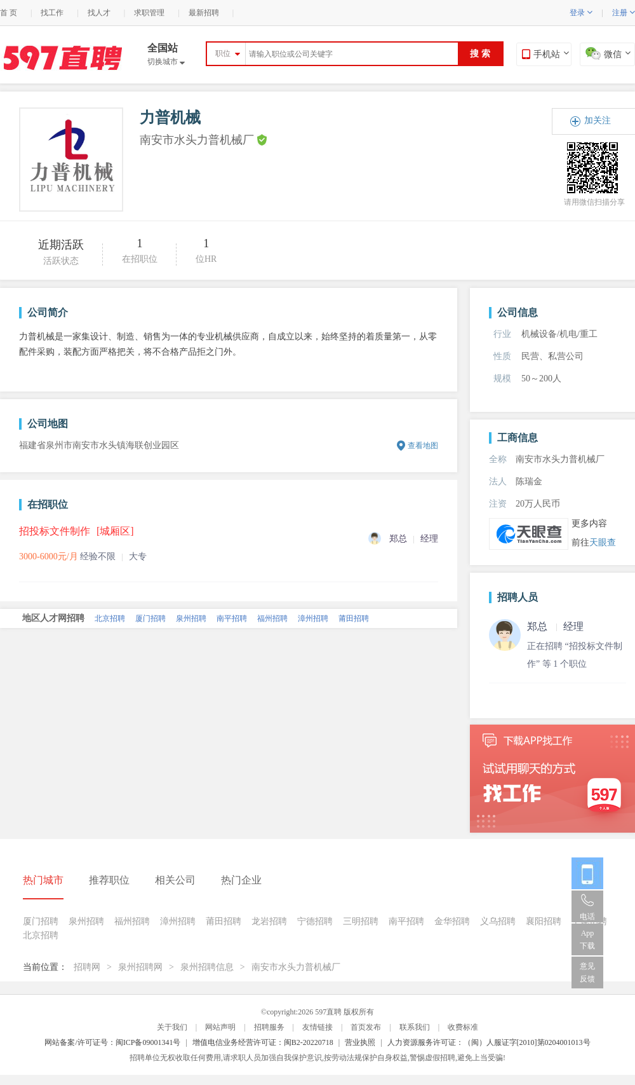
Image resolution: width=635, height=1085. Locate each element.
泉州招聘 (191, 618)
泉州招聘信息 (207, 967)
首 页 (8, 12)
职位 (223, 53)
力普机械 (170, 117)
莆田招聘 (353, 618)
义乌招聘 (498, 921)
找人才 (99, 12)
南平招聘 (232, 618)
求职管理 (149, 12)
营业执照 (360, 1042)
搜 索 (480, 53)
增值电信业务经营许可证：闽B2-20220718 (262, 1042)
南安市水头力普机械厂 (295, 967)
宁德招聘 (315, 921)
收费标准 (463, 1027)
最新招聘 (204, 12)
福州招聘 (272, 618)
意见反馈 (587, 972)
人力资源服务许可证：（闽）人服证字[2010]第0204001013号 (489, 1042)
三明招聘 (360, 921)
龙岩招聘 (269, 921)
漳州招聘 (313, 618)
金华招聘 (452, 921)
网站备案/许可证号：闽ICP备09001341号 (112, 1042)
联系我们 (414, 1027)
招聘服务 (269, 1027)
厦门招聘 (150, 618)
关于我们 (172, 1027)
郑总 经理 (555, 626)
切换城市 (166, 61)
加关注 (597, 120)
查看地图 (423, 445)
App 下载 (587, 939)
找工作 (52, 12)
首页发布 (366, 1027)
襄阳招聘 (543, 921)
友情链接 (317, 1027)
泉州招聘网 (140, 967)
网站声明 (220, 1027)
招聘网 (87, 967)
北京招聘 (110, 618)
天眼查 (602, 542)
